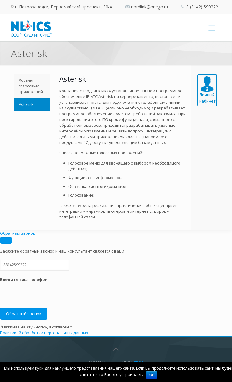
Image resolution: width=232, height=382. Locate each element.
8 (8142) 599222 (202, 7)
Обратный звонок (17, 233)
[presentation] (46, 296)
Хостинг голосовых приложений (31, 85)
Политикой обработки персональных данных (44, 332)
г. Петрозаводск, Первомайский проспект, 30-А (63, 7)
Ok (151, 375)
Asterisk (26, 104)
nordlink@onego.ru (149, 7)
